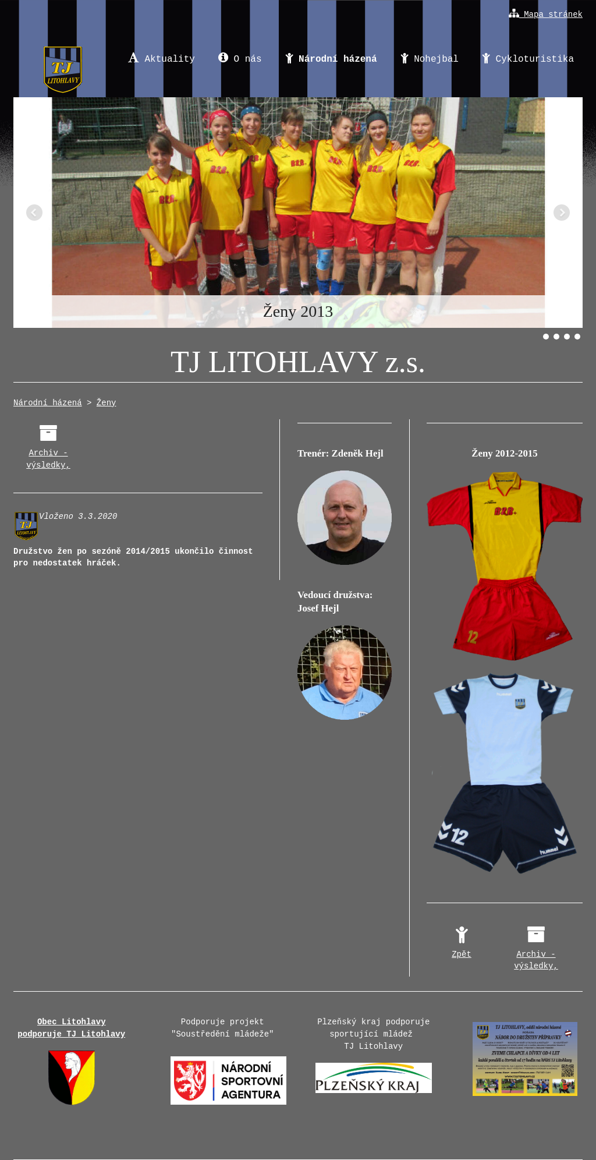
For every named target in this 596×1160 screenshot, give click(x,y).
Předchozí (34, 212)
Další (561, 212)
